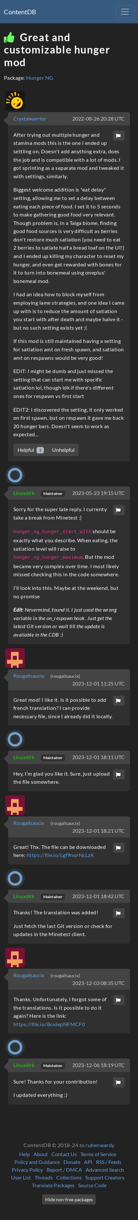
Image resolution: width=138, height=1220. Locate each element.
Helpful (31, 450)
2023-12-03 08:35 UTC (98, 983)
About (41, 1154)
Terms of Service (98, 1154)
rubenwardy (100, 1145)
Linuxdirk (24, 493)
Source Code (92, 1185)
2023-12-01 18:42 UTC (98, 896)
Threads (43, 1177)
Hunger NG (39, 78)
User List (21, 1177)
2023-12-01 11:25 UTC (98, 683)
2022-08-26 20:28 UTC (98, 118)
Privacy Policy (27, 1170)
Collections (69, 1177)
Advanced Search (105, 1170)
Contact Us (64, 1154)
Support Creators (104, 1177)
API (88, 1162)
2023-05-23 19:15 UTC (98, 493)
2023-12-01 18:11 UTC (98, 757)
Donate (71, 1162)
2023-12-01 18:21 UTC (98, 830)
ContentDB (20, 12)
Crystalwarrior (29, 118)
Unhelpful (63, 450)
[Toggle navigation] (125, 11)
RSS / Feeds (108, 1162)
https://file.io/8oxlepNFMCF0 (49, 1024)
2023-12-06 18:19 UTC (98, 1065)
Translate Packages (53, 1185)
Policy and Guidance (37, 1162)
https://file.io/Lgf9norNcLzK (60, 855)
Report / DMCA (64, 1170)
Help (24, 1154)
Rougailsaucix (29, 676)
